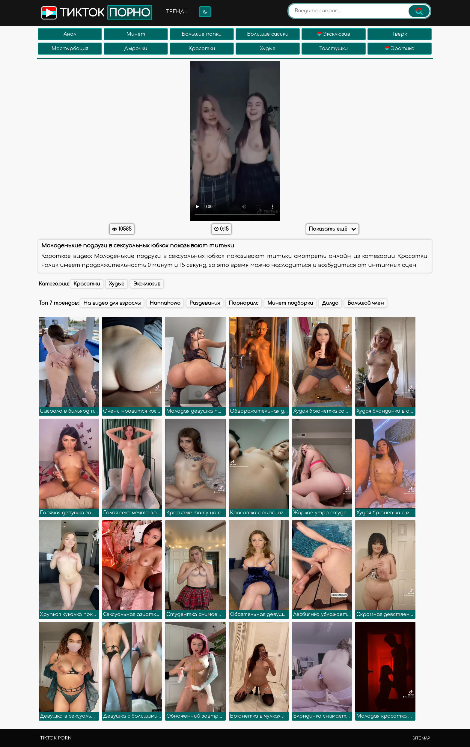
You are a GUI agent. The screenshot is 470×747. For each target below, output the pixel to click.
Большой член (365, 303)
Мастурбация (70, 48)
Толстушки (333, 48)
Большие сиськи (267, 34)
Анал (70, 34)
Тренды (177, 11)
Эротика (400, 48)
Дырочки (135, 48)
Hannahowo (165, 303)
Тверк (399, 34)
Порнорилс (243, 303)
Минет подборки (290, 303)
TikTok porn (55, 738)
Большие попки (202, 34)
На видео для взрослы (112, 303)
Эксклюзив (333, 34)
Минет (135, 34)
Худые (267, 48)
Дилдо (330, 303)
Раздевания (204, 303)
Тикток (96, 12)
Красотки (202, 48)
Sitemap (421, 738)
